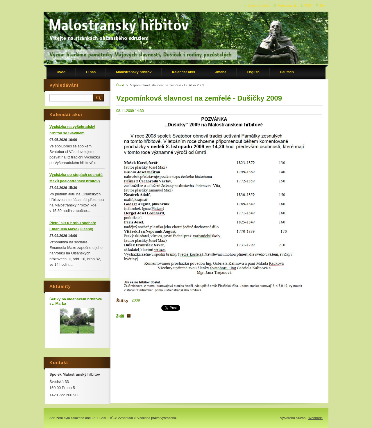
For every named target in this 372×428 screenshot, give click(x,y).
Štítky (122, 300)
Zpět (120, 315)
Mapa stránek (287, 5)
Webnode (315, 418)
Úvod (120, 85)
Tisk (322, 5)
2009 (136, 300)
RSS (308, 5)
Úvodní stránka (258, 5)
